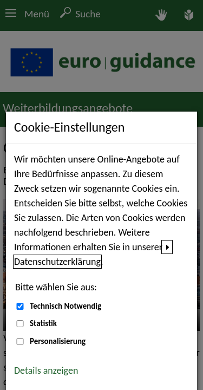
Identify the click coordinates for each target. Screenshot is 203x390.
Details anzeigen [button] (46, 370)
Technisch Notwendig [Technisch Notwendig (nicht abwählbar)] (65, 306)
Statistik (43, 323)
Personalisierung (58, 341)
